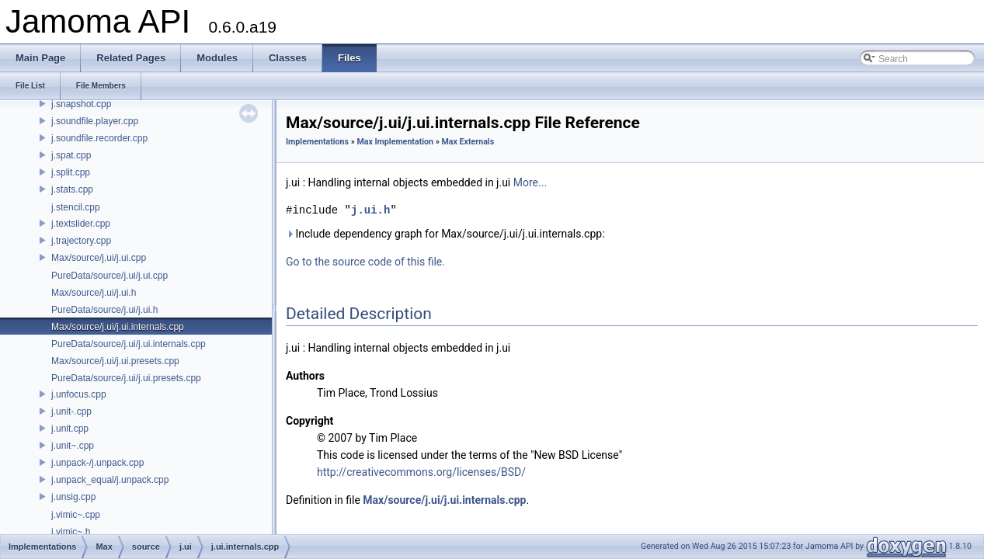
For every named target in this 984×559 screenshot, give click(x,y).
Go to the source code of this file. (365, 261)
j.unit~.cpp (72, 445)
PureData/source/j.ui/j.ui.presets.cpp (126, 378)
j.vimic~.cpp (75, 514)
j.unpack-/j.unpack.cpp (97, 462)
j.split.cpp (70, 172)
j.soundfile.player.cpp (94, 121)
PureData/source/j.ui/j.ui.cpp (109, 275)
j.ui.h (370, 210)
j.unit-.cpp (71, 411)
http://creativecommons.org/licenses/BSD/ (421, 472)
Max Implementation (394, 142)
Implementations (317, 142)
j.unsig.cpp (73, 496)
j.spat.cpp (71, 155)
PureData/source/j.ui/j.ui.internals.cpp (128, 344)
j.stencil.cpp (75, 207)
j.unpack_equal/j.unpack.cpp (110, 479)
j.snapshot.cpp (81, 104)
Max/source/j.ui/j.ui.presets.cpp (115, 361)
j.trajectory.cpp (81, 240)
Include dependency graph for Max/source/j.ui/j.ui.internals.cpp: (445, 233)
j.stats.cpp (72, 189)
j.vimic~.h (70, 531)
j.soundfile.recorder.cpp (99, 138)
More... (530, 182)
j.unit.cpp (70, 428)
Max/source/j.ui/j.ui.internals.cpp (117, 326)
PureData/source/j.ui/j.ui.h (104, 309)
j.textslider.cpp (80, 223)
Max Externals (467, 142)
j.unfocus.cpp (78, 394)
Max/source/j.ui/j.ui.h (93, 292)
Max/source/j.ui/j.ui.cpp (98, 257)
